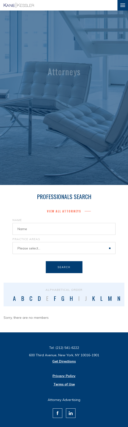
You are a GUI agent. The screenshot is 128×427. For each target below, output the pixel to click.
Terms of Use (64, 384)
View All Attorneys (64, 211)
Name (17, 220)
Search (64, 267)
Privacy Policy (64, 376)
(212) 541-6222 (67, 348)
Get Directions (64, 361)
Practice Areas (26, 239)
